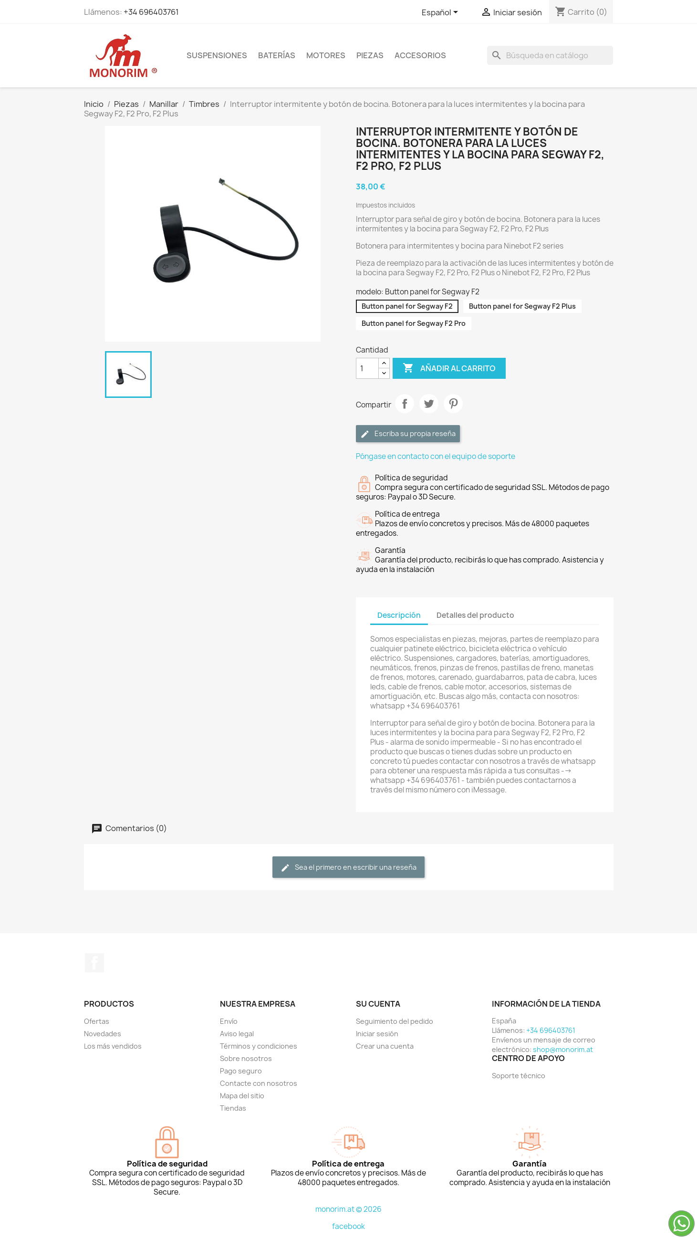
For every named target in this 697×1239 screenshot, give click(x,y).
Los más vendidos (113, 1046)
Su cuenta (378, 1004)
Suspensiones (217, 55)
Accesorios (420, 55)
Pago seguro (241, 1070)
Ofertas (96, 1021)
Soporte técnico (518, 1075)
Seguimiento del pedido (394, 1021)
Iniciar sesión (377, 1033)
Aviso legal (237, 1033)
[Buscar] (550, 55)
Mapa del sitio (242, 1095)
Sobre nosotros (246, 1058)
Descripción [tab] (399, 615)
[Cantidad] (367, 368)
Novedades (102, 1033)
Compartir (404, 403)
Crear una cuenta (385, 1046)
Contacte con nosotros (258, 1083)
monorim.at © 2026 (348, 1209)
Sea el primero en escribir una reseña (348, 868)
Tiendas (233, 1108)
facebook (348, 1226)
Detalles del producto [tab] (475, 615)
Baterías (276, 55)
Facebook (94, 962)
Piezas (370, 55)
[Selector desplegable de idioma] (441, 13)
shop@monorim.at (563, 1049)
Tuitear (428, 403)
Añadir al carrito (449, 368)
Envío (229, 1021)
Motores (325, 55)
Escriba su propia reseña (408, 434)
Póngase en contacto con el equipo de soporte (435, 456)
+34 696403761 (151, 12)
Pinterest (453, 403)
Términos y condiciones (258, 1046)
